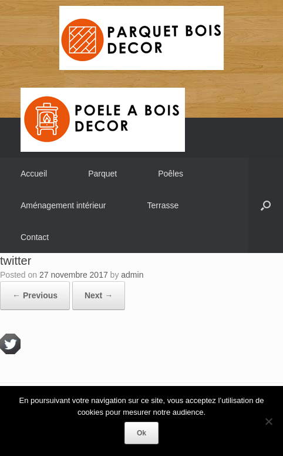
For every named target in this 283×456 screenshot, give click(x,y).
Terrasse (163, 205)
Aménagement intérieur (63, 205)
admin (132, 274)
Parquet (102, 173)
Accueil (34, 173)
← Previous (35, 295)
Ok (141, 433)
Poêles (170, 173)
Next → (99, 295)
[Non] (268, 421)
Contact (35, 237)
